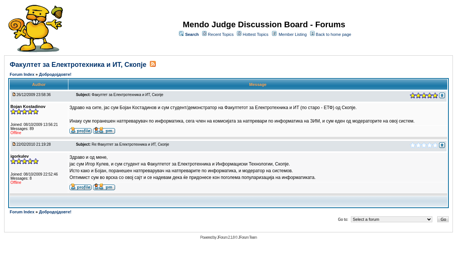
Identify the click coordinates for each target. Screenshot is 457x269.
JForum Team (247, 237)
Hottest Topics (255, 34)
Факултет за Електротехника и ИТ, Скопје (78, 64)
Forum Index (22, 74)
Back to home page (333, 34)
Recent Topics (221, 34)
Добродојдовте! (55, 74)
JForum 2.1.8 (225, 237)
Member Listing (293, 34)
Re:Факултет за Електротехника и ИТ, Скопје (130, 144)
